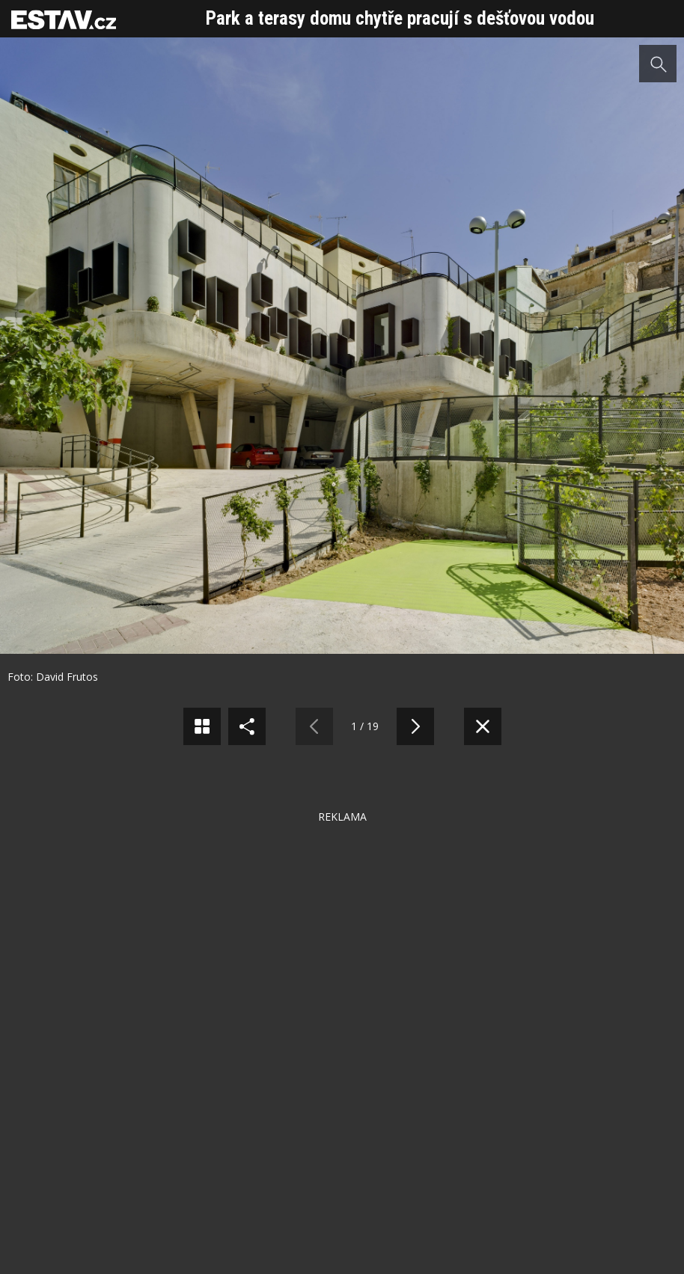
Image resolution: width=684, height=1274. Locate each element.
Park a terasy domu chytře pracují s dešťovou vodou (400, 18)
